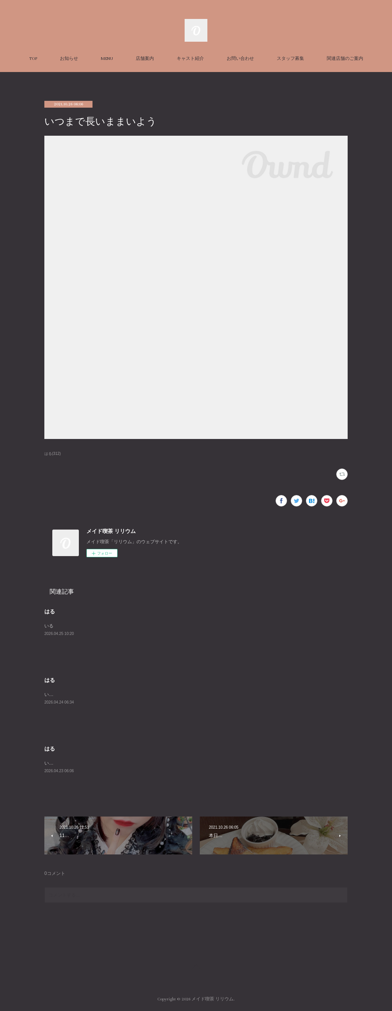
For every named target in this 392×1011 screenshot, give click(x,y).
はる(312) (52, 453)
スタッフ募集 (290, 58)
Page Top (196, 968)
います (51, 694)
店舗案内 (145, 58)
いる (48, 626)
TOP (33, 58)
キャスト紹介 (190, 58)
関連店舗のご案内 (345, 58)
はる (49, 611)
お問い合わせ (240, 58)
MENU (107, 58)
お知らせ (69, 58)
